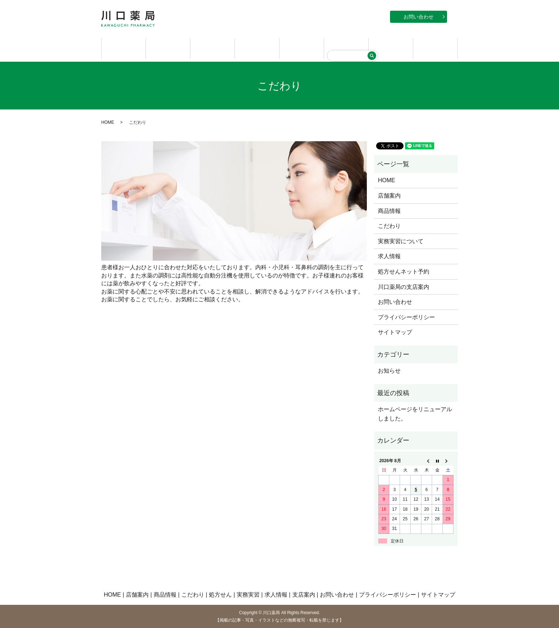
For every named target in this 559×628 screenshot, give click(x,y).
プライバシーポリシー (406, 316)
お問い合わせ (419, 17)
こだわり (257, 48)
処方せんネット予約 (403, 271)
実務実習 (346, 48)
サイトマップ (395, 332)
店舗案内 (168, 48)
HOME (123, 48)
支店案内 (435, 48)
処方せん (301, 48)
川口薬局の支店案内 (403, 286)
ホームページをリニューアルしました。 (415, 413)
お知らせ (389, 370)
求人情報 (390, 48)
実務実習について (401, 241)
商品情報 (212, 48)
